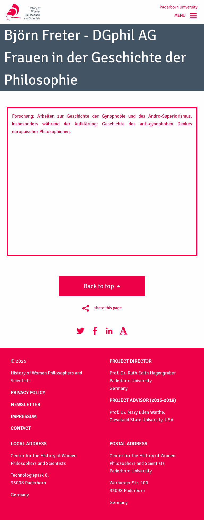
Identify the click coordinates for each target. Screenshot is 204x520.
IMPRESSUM (24, 416)
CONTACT (21, 428)
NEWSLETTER (25, 404)
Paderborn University (178, 7)
